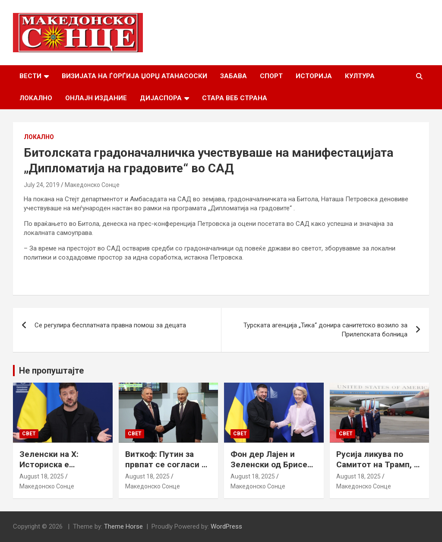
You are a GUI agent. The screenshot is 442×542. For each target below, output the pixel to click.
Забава (233, 76)
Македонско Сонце (92, 184)
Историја (314, 76)
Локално (35, 98)
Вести (30, 76)
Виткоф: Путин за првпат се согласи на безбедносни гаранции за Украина (168, 470)
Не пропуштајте (51, 370)
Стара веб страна (234, 98)
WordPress (226, 526)
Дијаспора (161, 98)
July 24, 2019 (42, 184)
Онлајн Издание (96, 98)
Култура (360, 76)
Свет (29, 434)
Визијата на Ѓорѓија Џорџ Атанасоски (134, 76)
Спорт (271, 76)
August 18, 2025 (41, 476)
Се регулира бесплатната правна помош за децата (110, 325)
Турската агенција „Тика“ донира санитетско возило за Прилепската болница (325, 329)
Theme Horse (123, 526)
